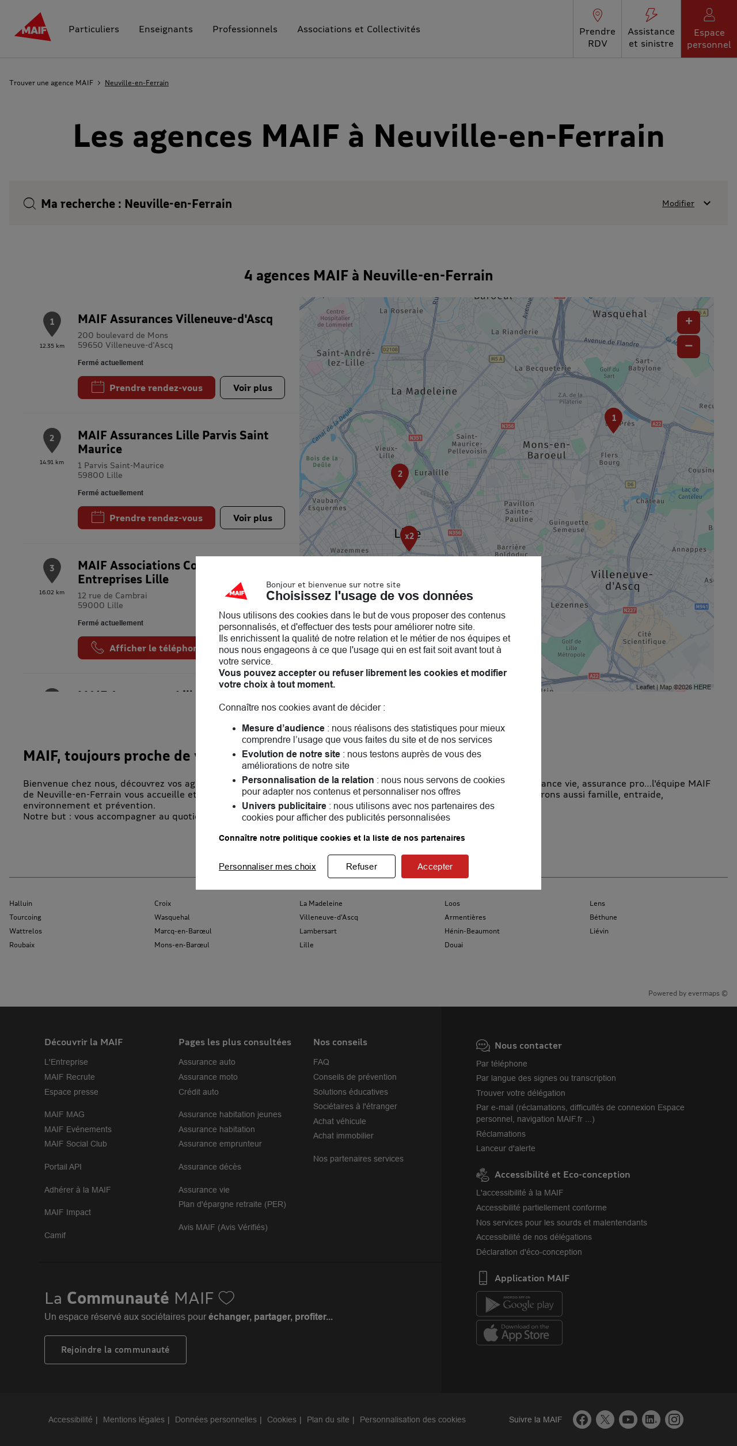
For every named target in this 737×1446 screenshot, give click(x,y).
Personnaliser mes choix (267, 866)
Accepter (435, 866)
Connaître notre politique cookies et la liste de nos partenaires (342, 837)
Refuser (361, 866)
